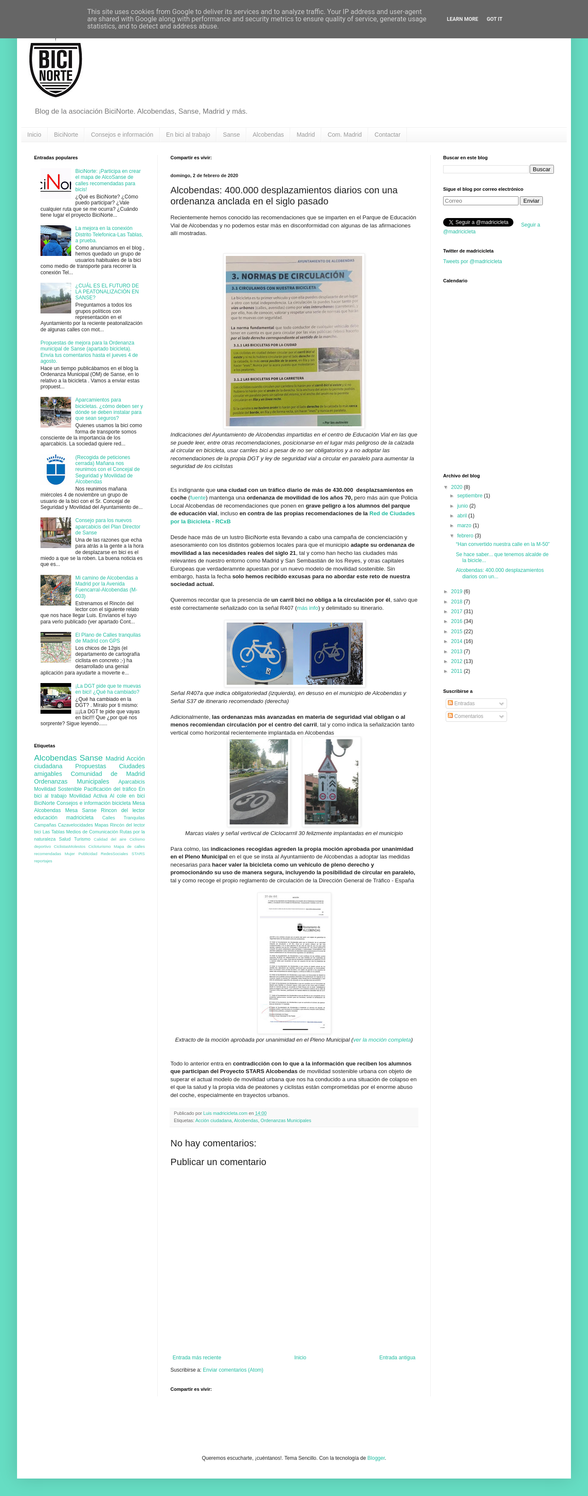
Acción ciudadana (213, 1120)
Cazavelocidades (75, 824)
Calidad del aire (110, 839)
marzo (465, 525)
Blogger (376, 1458)
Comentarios (465, 716)
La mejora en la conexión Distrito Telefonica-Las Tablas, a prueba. (109, 234)
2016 (457, 621)
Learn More (462, 19)
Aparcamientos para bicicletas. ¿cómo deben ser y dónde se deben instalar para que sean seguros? (109, 409)
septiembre (470, 496)
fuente (198, 497)
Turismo (82, 838)
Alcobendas (268, 134)
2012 (457, 661)
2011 (457, 671)
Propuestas (90, 766)
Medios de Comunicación (92, 831)
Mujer (70, 853)
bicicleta (121, 803)
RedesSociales (114, 853)
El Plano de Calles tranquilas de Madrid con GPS (108, 638)
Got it (494, 19)
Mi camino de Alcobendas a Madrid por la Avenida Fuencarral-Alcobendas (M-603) (106, 587)
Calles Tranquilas (123, 817)
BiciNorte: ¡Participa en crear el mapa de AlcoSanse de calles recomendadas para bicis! (108, 180)
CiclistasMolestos (69, 846)
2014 (457, 641)
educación (46, 818)
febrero (466, 536)
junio (463, 506)
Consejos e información (122, 134)
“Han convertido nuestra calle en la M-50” (503, 544)
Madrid (306, 134)
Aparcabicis (131, 782)
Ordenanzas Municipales (286, 1120)
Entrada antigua (397, 1358)
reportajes (43, 861)
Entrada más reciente (197, 1358)
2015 (457, 632)
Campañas (45, 824)
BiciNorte (66, 134)
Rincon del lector (123, 810)
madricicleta (79, 818)
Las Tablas (54, 831)
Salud (65, 838)
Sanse (231, 134)
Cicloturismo (99, 846)
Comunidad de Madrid (108, 773)
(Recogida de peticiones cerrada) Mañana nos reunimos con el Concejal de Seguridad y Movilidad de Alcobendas (107, 469)
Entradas (461, 703)
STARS (138, 853)
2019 (457, 591)
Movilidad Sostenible (58, 789)
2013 (457, 652)
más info (307, 608)
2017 (457, 611)
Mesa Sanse (81, 810)
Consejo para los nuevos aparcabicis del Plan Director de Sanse (108, 526)
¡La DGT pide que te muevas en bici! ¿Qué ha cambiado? (108, 689)
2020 (457, 487)
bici (37, 831)
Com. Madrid (345, 134)
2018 (457, 602)
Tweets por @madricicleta (472, 261)
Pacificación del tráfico (110, 789)
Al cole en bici (127, 796)
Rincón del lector (127, 824)
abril (462, 516)
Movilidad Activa (88, 796)
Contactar (388, 134)
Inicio (34, 134)
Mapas (101, 824)
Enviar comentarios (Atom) (233, 1370)
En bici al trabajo (188, 134)
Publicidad (87, 853)
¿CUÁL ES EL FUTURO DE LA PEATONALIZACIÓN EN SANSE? (107, 292)
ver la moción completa (382, 1040)
